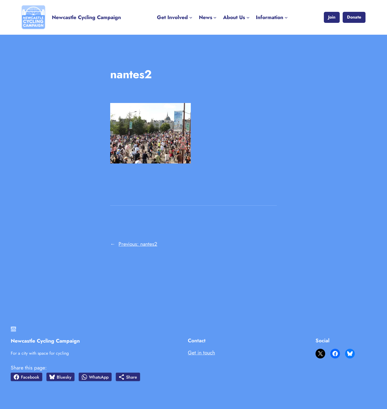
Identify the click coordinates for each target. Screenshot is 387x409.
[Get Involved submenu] (190, 17)
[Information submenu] (286, 17)
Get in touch (201, 352)
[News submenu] (215, 17)
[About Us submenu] (248, 17)
